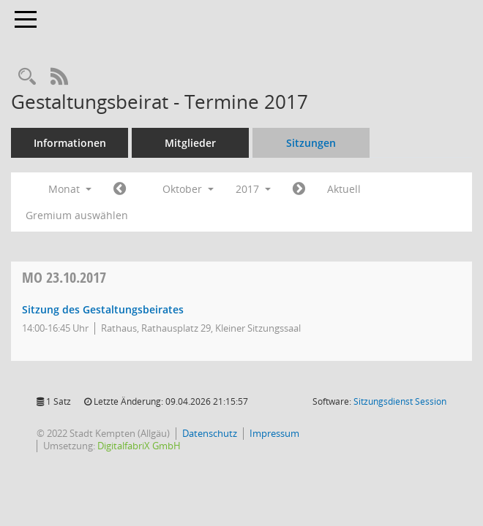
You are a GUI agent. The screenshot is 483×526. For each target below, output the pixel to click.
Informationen (70, 143)
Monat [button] (69, 189)
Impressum (274, 433)
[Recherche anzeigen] (27, 77)
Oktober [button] (188, 189)
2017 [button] (253, 189)
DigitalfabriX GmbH (139, 445)
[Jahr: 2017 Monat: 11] (299, 189)
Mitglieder (190, 143)
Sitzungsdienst (399, 401)
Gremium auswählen (77, 215)
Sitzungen (311, 143)
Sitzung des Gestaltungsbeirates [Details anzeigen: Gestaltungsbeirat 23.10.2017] (103, 309)
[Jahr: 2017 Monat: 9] (119, 189)
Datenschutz (209, 433)
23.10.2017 (64, 277)
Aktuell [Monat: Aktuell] (344, 189)
